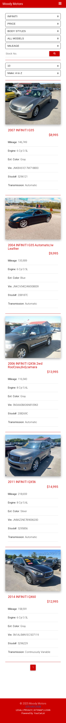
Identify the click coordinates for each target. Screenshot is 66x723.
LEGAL (19, 710)
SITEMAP (38, 710)
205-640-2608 (33, 706)
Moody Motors (37, 703)
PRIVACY (28, 710)
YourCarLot (39, 713)
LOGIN (47, 710)
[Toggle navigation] (60, 3)
